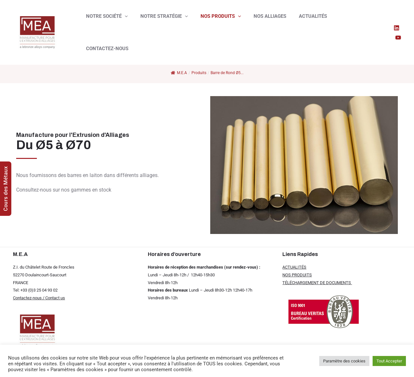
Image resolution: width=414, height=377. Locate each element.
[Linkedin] (389, 22)
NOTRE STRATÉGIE (159, 21)
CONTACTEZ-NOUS (344, 21)
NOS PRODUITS (213, 21)
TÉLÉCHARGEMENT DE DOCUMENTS (317, 282)
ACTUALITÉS (300, 21)
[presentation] (123, 21)
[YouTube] (398, 22)
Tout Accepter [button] (389, 361)
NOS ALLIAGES (259, 21)
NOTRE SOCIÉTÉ (105, 21)
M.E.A (179, 73)
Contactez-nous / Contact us (39, 297)
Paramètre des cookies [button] (344, 361)
